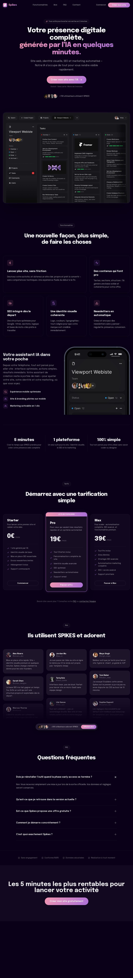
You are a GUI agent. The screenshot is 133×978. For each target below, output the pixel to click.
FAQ (64, 5)
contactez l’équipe (87, 601)
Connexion (101, 5)
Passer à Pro (66, 585)
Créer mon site (119, 5)
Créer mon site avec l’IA (66, 80)
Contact (76, 5)
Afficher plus (89, 727)
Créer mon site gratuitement (66, 901)
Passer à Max (110, 583)
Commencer (22, 583)
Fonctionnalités (40, 5)
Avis (55, 5)
